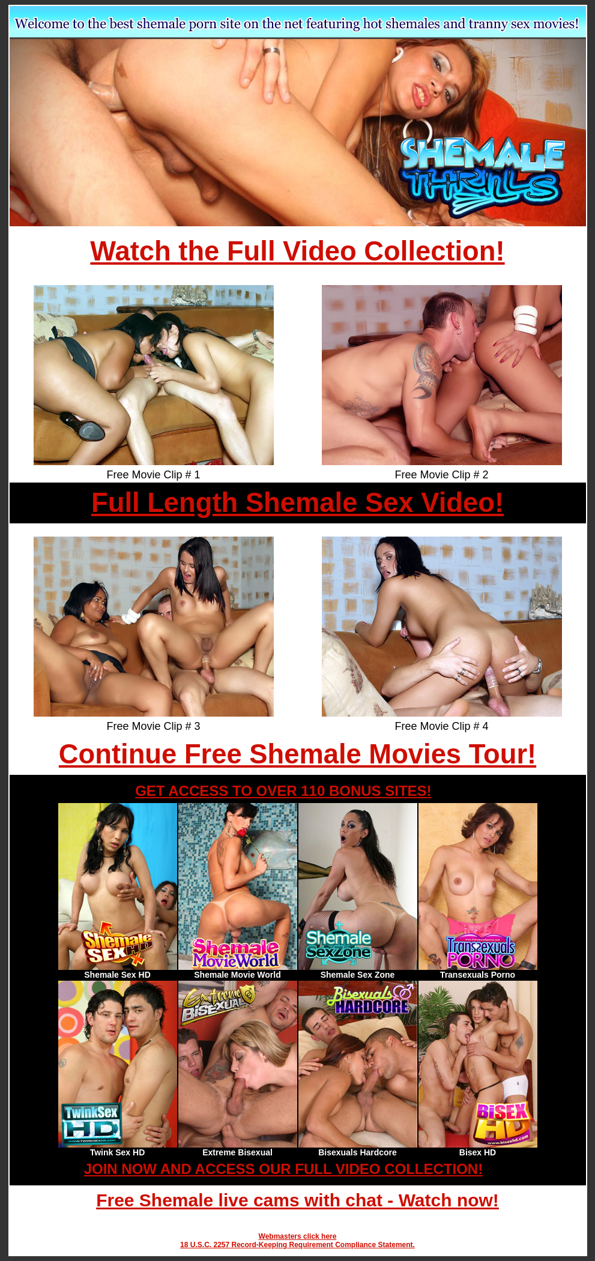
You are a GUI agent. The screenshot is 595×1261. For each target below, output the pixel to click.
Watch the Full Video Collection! (297, 251)
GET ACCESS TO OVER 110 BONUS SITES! (283, 791)
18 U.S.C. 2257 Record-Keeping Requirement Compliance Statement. (297, 1245)
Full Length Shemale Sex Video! (297, 502)
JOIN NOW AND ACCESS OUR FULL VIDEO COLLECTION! (283, 1169)
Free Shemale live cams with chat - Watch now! (297, 1200)
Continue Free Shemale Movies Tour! (297, 754)
